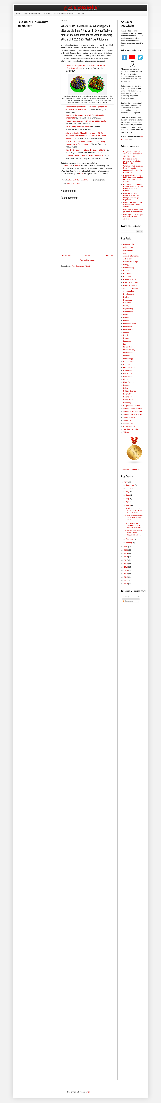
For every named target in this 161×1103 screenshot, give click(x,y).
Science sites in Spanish (132, 414)
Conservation (128, 291)
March (128, 505)
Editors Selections (73, 183)
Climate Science (129, 279)
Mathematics (128, 353)
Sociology (127, 420)
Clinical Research (130, 285)
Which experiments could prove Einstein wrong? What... (134, 510)
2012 (126, 577)
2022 (126, 482)
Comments (128, 601)
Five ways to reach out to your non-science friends (133, 211)
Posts (126, 597)
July (127, 492)
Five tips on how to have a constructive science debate (132, 205)
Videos (126, 432)
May (128, 499)
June (128, 495)
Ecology (126, 297)
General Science (129, 323)
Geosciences (128, 329)
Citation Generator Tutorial (64, 13)
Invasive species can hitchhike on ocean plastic (86, 121)
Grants (126, 332)
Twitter (77, 166)
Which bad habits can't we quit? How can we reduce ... (134, 518)
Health (125, 335)
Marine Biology (129, 350)
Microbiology (128, 359)
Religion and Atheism (131, 406)
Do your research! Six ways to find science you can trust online (132, 154)
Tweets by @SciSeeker (130, 469)
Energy (126, 306)
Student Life (128, 423)
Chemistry (127, 276)
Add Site (47, 13)
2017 (126, 560)
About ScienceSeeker (32, 13)
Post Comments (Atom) (81, 266)
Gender (126, 320)
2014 (126, 570)
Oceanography (129, 367)
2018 (126, 557)
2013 (126, 574)
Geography (127, 326)
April (128, 502)
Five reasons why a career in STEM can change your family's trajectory (131, 196)
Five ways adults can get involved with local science (133, 217)
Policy (125, 388)
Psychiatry (127, 394)
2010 (126, 584)
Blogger (91, 1092)
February (130, 539)
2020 (126, 550)
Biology (126, 265)
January (129, 542)
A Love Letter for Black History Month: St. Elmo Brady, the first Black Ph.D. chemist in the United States (86, 135)
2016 (126, 564)
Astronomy (127, 259)
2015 (126, 567)
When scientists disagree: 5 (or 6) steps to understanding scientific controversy (133, 169)
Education (127, 303)
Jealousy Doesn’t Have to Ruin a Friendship (84, 156)
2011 (126, 580)
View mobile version (87, 260)
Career (126, 271)
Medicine (126, 356)
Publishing (127, 403)
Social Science (129, 417)
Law (125, 344)
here (81, 174)
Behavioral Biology (130, 262)
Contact (81, 13)
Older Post (109, 256)
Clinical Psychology (130, 282)
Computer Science (130, 288)
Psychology (127, 397)
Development (128, 294)
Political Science (129, 391)
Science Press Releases (132, 412)
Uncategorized (129, 426)
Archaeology (128, 250)
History (126, 338)
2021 (126, 547)
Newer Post (65, 256)
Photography (128, 376)
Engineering (128, 309)
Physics (126, 379)
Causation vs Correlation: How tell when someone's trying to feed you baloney (133, 187)
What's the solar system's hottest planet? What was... (134, 525)
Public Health (128, 400)
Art (124, 253)
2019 (126, 553)
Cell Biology (127, 274)
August (129, 488)
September (130, 485)
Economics (127, 300)
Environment (128, 312)
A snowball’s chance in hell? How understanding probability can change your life (133, 178)
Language (127, 341)
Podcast (126, 385)
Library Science (129, 347)
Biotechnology (128, 268)
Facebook (68, 166)
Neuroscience (128, 362)
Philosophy (127, 373)
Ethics (125, 315)
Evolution (126, 317)
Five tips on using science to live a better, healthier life (132, 161)
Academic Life (128, 244)
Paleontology (128, 370)
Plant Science (128, 382)
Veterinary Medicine (131, 429)
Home (18, 13)
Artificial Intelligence (131, 256)
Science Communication (132, 409)
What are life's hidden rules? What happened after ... (133, 533)
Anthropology (128, 247)
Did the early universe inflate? (78, 127)
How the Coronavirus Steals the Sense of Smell (86, 150)
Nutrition (126, 364)
